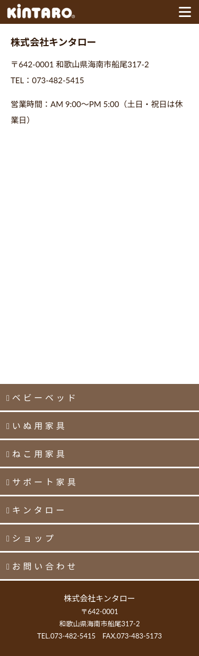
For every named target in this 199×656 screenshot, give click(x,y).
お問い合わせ (45, 566)
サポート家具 (45, 482)
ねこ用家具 (39, 454)
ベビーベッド (45, 397)
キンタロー (39, 510)
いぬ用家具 (39, 426)
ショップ (34, 538)
